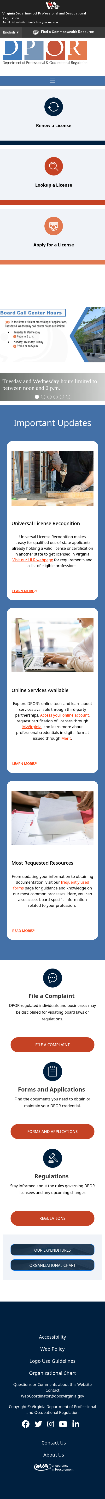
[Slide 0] (37, 397)
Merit (66, 738)
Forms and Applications (52, 1131)
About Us (53, 1455)
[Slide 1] (43, 397)
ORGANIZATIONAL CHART (52, 1265)
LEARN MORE (25, 763)
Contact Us (53, 1442)
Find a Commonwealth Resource (63, 32)
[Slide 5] (68, 397)
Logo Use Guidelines (52, 1361)
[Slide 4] (62, 397)
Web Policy (52, 1349)
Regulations (53, 1218)
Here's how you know (41, 22)
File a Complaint (52, 1044)
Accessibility (52, 1337)
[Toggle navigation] (52, 81)
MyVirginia (31, 726)
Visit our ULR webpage (32, 560)
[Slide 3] (55, 397)
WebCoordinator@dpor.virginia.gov (52, 1396)
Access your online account (64, 715)
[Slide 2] (49, 397)
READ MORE (24, 930)
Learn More (25, 591)
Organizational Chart (52, 1373)
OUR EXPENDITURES (52, 1250)
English (11, 32)
